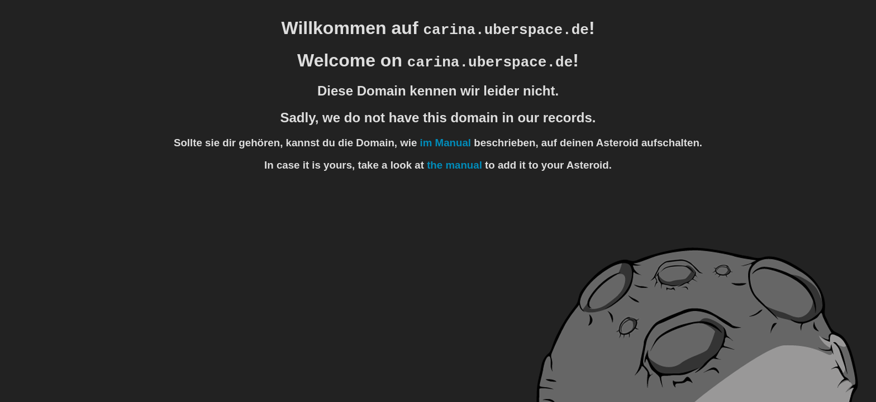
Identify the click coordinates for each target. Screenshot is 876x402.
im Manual (445, 143)
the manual (454, 165)
